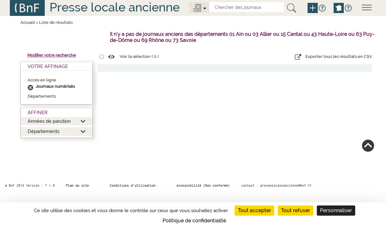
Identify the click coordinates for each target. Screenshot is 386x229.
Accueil (27, 22)
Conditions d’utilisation (133, 185)
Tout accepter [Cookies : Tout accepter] (254, 210)
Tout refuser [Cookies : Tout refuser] (295, 210)
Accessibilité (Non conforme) (203, 185)
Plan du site (77, 185)
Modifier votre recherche (51, 55)
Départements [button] (43, 131)
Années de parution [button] (49, 121)
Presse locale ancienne (115, 7)
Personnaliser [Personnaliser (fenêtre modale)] (336, 210)
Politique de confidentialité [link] (194, 221)
